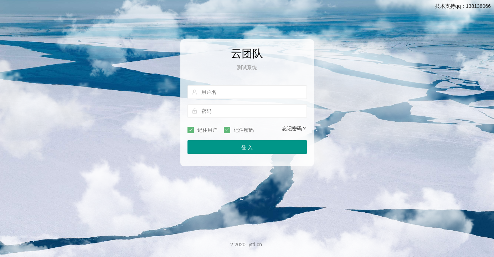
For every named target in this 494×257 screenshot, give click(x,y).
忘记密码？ (294, 128)
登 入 (247, 147)
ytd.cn (255, 244)
